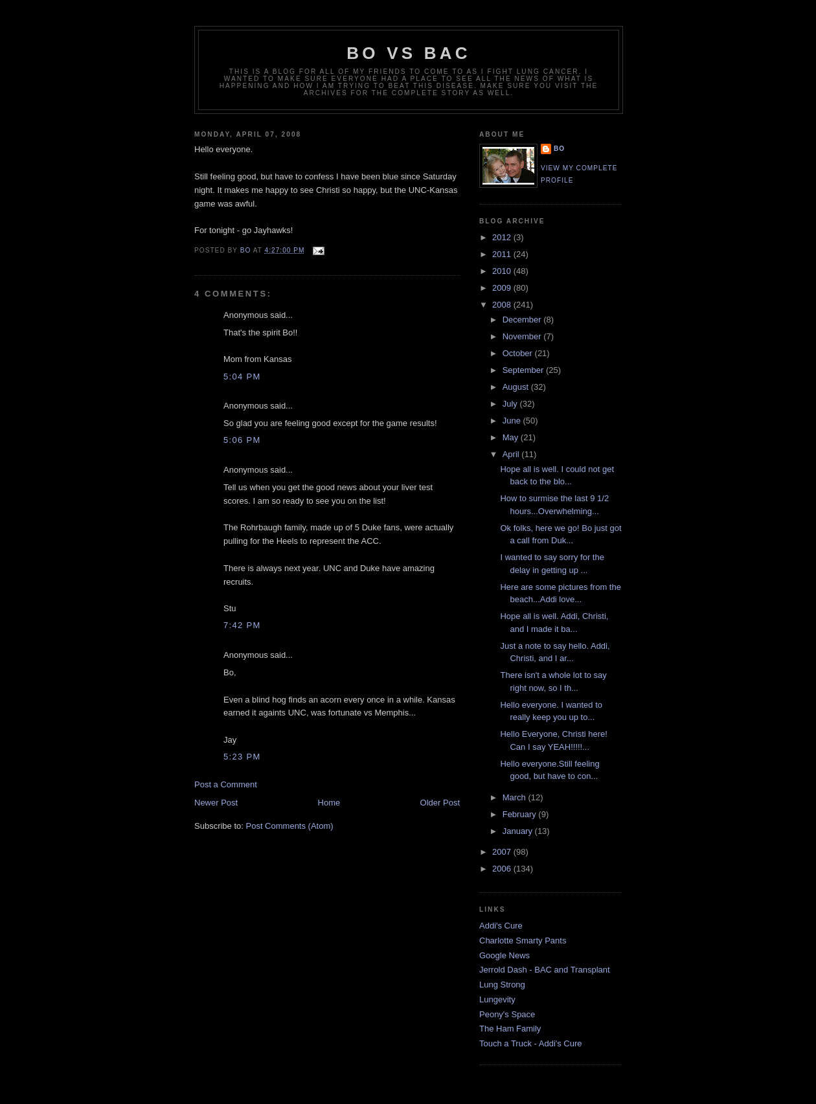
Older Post (440, 802)
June (513, 420)
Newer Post (216, 802)
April (512, 454)
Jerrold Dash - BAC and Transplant (544, 969)
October (519, 353)
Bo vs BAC (408, 53)
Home (329, 802)
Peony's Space (507, 1014)
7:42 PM (242, 625)
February (521, 814)
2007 (503, 852)
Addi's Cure (501, 925)
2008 (503, 305)
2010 (503, 271)
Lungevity (497, 999)
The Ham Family (510, 1028)
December (523, 319)
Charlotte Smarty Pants (522, 940)
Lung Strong (502, 984)
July (511, 404)
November (523, 336)
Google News (504, 955)
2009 (503, 288)
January (519, 831)
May (512, 437)
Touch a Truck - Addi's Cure (530, 1043)
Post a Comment (225, 784)
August (517, 387)
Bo (559, 148)
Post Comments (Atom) (290, 826)
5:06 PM (242, 440)
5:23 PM (242, 756)
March (515, 797)
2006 (503, 868)
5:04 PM (242, 376)
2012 (503, 237)
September (524, 370)
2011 (503, 254)
